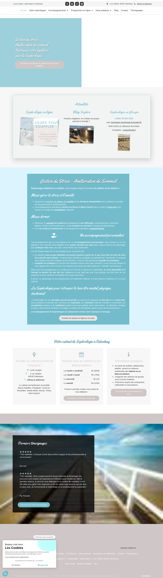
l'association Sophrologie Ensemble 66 (126, 122)
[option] (81, 52)
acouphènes (59, 210)
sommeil (50, 223)
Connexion (145, 576)
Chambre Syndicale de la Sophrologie (85, 576)
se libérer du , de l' (60, 201)
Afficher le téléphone (144, 4)
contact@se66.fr (129, 130)
